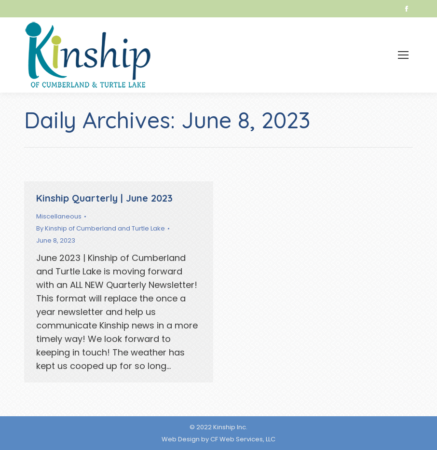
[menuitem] (335, 55)
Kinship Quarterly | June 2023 (104, 198)
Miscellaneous (59, 216)
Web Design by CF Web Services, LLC (218, 439)
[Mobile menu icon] (403, 55)
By (100, 228)
